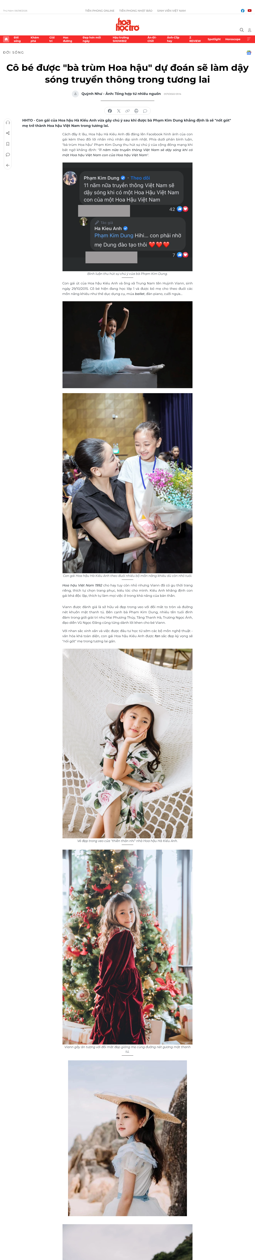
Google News (249, 53)
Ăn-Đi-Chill (151, 39)
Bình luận (8, 154)
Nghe (8, 122)
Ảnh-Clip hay (173, 39)
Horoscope (232, 39)
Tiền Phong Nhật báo (135, 10)
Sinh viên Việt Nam (171, 10)
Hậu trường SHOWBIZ (121, 39)
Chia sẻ (8, 133)
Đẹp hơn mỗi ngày (92, 39)
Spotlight (214, 39)
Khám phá (35, 39)
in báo (136, 111)
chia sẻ (110, 111)
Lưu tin (8, 144)
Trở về (8, 165)
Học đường (67, 39)
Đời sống (17, 39)
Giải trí (52, 39)
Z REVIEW (195, 39)
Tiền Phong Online (99, 10)
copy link (127, 111)
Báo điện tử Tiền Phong (128, 24)
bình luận (145, 111)
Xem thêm (249, 39)
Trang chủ (6, 39)
